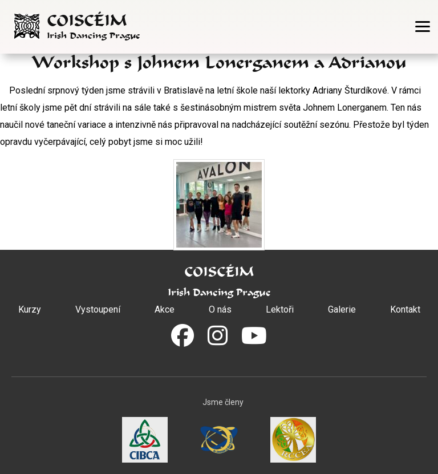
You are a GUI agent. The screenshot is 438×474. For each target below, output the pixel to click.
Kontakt (405, 309)
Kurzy (29, 309)
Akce (165, 309)
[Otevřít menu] (422, 26)
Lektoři (280, 309)
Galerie (342, 309)
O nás (220, 309)
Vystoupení (97, 309)
